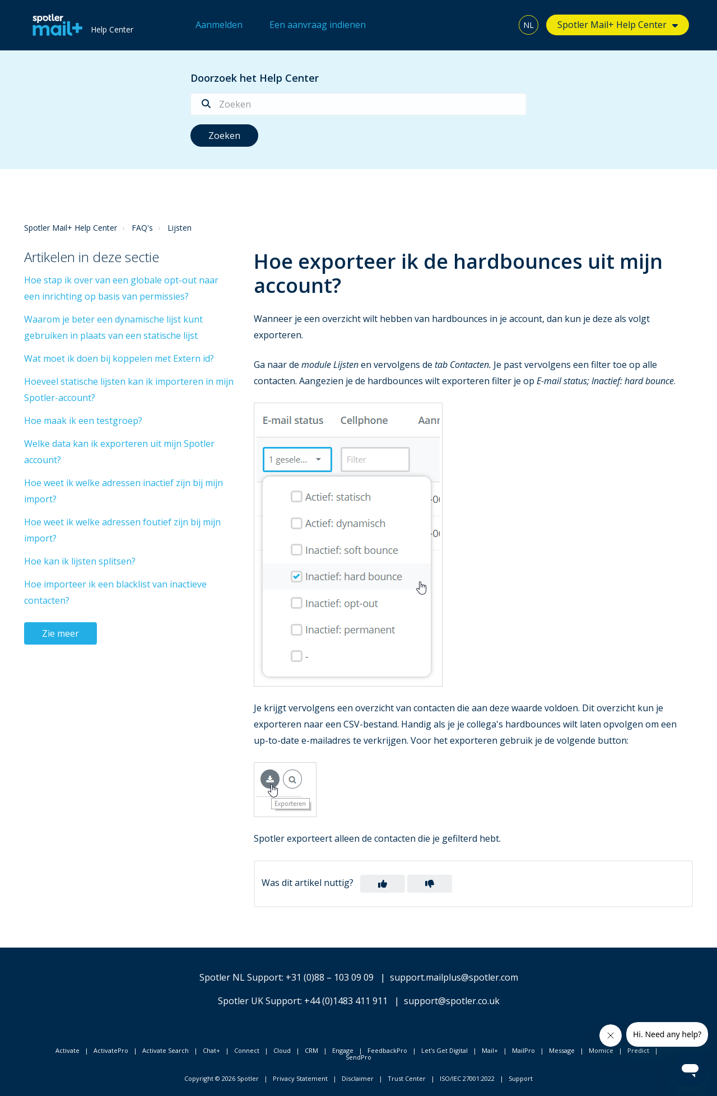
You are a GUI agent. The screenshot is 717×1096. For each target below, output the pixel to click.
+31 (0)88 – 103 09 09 (330, 977)
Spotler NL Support (240, 977)
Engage (342, 1050)
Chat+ (211, 1050)
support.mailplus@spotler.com (454, 977)
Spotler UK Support (259, 1001)
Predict (638, 1050)
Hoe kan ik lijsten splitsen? (80, 561)
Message (562, 1050)
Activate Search (165, 1050)
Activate (67, 1050)
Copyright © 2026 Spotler (221, 1078)
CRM (311, 1050)
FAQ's (142, 227)
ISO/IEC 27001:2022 (467, 1078)
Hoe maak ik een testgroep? (83, 420)
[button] (382, 884)
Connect (246, 1050)
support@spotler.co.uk (452, 1001)
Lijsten (179, 227)
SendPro (358, 1057)
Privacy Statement (300, 1078)
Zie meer (60, 633)
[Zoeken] (358, 104)
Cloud (282, 1050)
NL (528, 25)
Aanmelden (219, 24)
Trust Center (407, 1078)
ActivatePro (111, 1050)
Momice (601, 1050)
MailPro (523, 1050)
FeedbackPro (387, 1050)
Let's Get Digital (444, 1050)
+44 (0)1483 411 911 (346, 1001)
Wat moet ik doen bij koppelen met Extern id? (119, 358)
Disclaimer (358, 1078)
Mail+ (490, 1050)
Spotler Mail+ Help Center (612, 24)
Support (521, 1078)
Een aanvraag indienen (317, 24)
